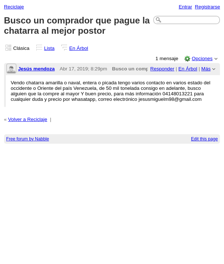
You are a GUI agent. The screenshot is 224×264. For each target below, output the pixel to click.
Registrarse (207, 7)
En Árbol (78, 48)
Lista (49, 48)
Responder (162, 69)
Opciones (202, 58)
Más (205, 69)
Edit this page (204, 139)
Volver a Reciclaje (27, 119)
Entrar (185, 7)
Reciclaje (14, 7)
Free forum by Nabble (27, 139)
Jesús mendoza (36, 69)
